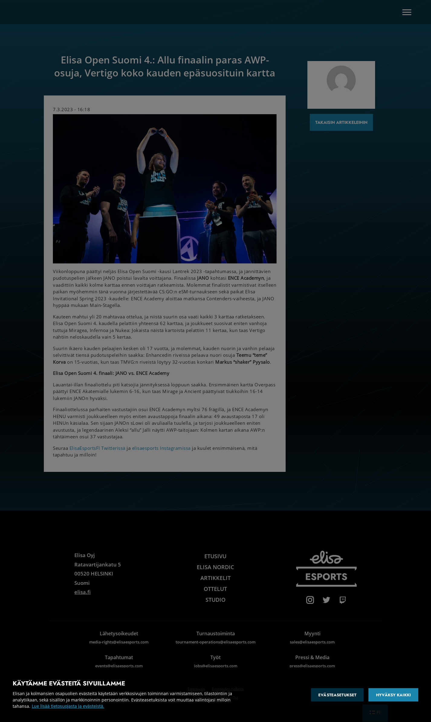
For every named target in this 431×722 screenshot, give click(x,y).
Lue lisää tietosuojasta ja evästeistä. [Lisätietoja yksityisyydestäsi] (68, 706)
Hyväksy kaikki (393, 695)
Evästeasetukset (337, 695)
